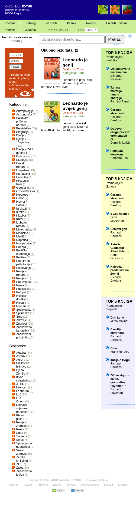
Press (20, 429)
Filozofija (22, 177)
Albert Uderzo (119, 251)
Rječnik (21, 302)
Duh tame (117, 317)
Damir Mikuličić (120, 142)
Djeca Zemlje (20, 371)
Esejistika (22, 170)
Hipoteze (22, 194)
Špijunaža (22, 313)
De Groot (69, 69)
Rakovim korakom (116, 152)
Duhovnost (23, 156)
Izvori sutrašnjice (23, 378)
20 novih (51, 23)
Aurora (20, 359)
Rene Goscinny (116, 256)
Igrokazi (21, 208)
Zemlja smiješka (22, 458)
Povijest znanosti (21, 424)
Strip (19, 316)
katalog (28, 485)
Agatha (21, 352)
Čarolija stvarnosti (117, 111)
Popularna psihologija (23, 262)
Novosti (91, 23)
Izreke (20, 212)
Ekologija (22, 159)
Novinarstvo (24, 243)
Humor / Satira (21, 203)
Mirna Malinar (119, 321)
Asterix (20, 356)
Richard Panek (120, 101)
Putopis (21, 292)
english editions (89, 485)
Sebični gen (118, 229)
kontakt (108, 485)
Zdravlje (21, 320)
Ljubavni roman (21, 224)
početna (13, 485)
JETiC (20, 384)
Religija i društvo (21, 297)
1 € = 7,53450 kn (57, 30)
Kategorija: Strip (74, 73)
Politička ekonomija (23, 252)
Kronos (21, 387)
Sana (19, 432)
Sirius (20, 439)
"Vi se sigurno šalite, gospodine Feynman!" (120, 381)
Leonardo (22, 391)
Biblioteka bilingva (22, 364)
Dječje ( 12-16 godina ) (23, 142)
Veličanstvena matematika (120, 70)
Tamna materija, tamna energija (116, 93)
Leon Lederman (117, 218)
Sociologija (23, 309)
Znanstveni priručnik (23, 335)
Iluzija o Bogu (120, 360)
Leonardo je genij (75, 62)
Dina (113, 348)
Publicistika (23, 288)
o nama (122, 485)
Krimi (19, 219)
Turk (80, 69)
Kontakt (10, 30)
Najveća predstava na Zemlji (119, 270)
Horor (20, 198)
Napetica (22, 240)
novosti (71, 485)
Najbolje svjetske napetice (21, 408)
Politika (21, 257)
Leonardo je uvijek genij (75, 106)
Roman (21, 306)
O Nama (30, 30)
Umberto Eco (119, 158)
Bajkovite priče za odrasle (22, 121)
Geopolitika (23, 187)
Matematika (24, 229)
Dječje (20, 135)
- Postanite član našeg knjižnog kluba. (19, 78)
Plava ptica (20, 417)
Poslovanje (23, 268)
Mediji (20, 236)
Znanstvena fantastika (24, 328)
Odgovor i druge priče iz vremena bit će (120, 134)
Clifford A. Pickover (116, 77)
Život (19, 467)
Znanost (21, 323)
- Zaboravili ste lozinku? (19, 86)
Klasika (21, 215)
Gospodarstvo (25, 191)
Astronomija (24, 114)
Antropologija (25, 111)
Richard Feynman (116, 391)
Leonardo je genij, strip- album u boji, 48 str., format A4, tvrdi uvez (67, 83)
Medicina (22, 233)
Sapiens (21, 436)
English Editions (116, 23)
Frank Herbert (119, 351)
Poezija (21, 247)
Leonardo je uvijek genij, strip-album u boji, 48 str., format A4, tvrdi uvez (64, 127)
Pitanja (71, 23)
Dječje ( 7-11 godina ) (24, 151)
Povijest (21, 278)
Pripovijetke (24, 281)
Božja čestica (119, 213)
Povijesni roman (22, 273)
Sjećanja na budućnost (24, 444)
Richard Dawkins (116, 118)
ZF (18, 464)
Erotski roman (20, 164)
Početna (10, 23)
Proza (20, 285)
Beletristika (23, 128)
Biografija (22, 132)
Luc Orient (20, 399)
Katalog (31, 23)
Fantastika (23, 173)
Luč (18, 394)
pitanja (57, 485)
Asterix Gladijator (117, 246)
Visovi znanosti (21, 451)
